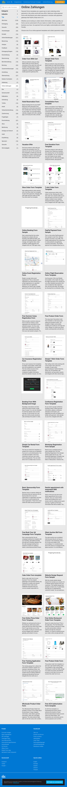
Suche (8, 2)
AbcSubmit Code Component (9, 752)
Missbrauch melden (38, 746)
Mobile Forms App (6, 750)
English (35, 761)
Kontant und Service (39, 734)
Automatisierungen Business (9, 742)
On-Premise (4, 746)
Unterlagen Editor (6, 738)
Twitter (3, 763)
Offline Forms (5, 748)
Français (36, 769)
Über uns (36, 732)
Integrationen (18, 2)
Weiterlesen (16, 782)
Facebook (4, 761)
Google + (4, 765)
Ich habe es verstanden (54, 782)
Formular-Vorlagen (6, 732)
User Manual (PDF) (6, 740)
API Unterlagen (5, 736)
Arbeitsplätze (37, 738)
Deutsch (36, 767)
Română (36, 763)
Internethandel (5, 744)
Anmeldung (60, 2)
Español (35, 765)
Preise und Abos (38, 736)
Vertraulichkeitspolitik (39, 744)
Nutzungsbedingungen (39, 742)
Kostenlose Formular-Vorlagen (32, 2)
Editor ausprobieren (6, 734)
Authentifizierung (47, 2)
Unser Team (37, 740)
